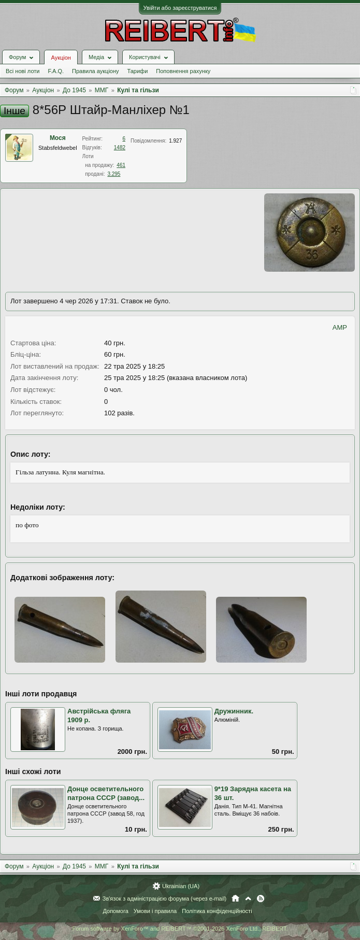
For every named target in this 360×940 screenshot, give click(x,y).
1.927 (175, 141)
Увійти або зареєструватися (180, 8)
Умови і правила (155, 911)
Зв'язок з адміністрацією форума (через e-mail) (165, 898)
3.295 (113, 174)
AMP (340, 327)
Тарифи (137, 71)
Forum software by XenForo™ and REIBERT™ (179, 928)
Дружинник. (233, 711)
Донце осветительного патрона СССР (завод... (106, 793)
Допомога (115, 911)
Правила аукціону (95, 71)
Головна (235, 898)
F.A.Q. (56, 71)
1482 (119, 147)
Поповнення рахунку (183, 71)
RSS (260, 898)
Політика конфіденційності (217, 911)
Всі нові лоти (22, 71)
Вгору (248, 898)
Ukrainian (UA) (180, 886)
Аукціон (60, 57)
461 (121, 165)
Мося (58, 138)
